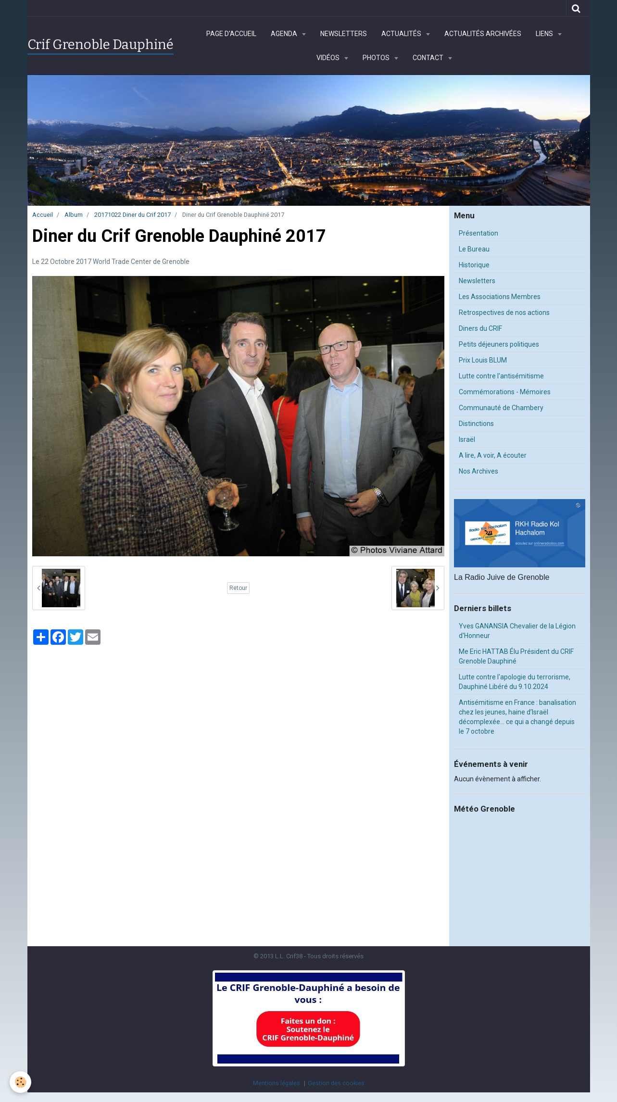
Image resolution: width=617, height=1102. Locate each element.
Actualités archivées (482, 34)
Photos (377, 58)
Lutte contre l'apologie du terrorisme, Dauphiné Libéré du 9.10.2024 (514, 681)
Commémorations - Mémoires (505, 392)
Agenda (285, 34)
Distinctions (476, 423)
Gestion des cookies (336, 1083)
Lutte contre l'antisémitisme (501, 376)
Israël (467, 439)
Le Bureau (474, 249)
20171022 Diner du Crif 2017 (132, 214)
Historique (474, 265)
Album (73, 214)
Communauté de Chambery (501, 408)
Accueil (42, 214)
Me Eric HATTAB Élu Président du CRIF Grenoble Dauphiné (516, 656)
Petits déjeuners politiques (499, 344)
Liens (545, 34)
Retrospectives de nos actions (504, 312)
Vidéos (328, 58)
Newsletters (343, 34)
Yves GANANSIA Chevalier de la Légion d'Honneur (517, 630)
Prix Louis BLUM (483, 360)
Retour (238, 588)
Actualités (402, 34)
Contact (429, 58)
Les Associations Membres (500, 297)
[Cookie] (20, 1082)
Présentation (478, 233)
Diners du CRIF (480, 328)
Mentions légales (276, 1083)
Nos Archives (478, 471)
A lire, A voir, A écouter (493, 455)
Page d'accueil (231, 34)
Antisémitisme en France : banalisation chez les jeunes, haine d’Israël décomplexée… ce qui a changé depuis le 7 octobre (517, 717)
